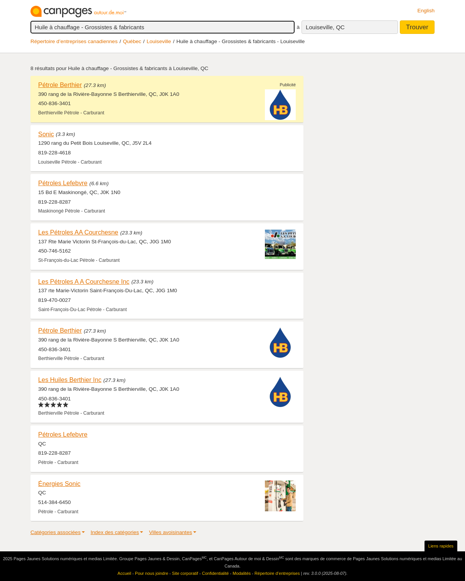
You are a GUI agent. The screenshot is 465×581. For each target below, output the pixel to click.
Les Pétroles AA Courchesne (78, 232)
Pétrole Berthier (60, 84)
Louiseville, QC (325, 27)
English (426, 10)
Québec (132, 41)
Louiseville (159, 41)
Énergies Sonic (59, 483)
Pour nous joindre (151, 573)
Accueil (124, 573)
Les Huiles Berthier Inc (69, 379)
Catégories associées (55, 532)
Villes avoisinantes (170, 532)
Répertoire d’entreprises (277, 573)
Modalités (241, 573)
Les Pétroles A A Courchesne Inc (84, 281)
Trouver (417, 27)
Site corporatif (185, 573)
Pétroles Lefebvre (63, 182)
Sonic (46, 134)
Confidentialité (215, 573)
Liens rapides (440, 546)
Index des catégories (115, 532)
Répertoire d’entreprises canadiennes (74, 41)
